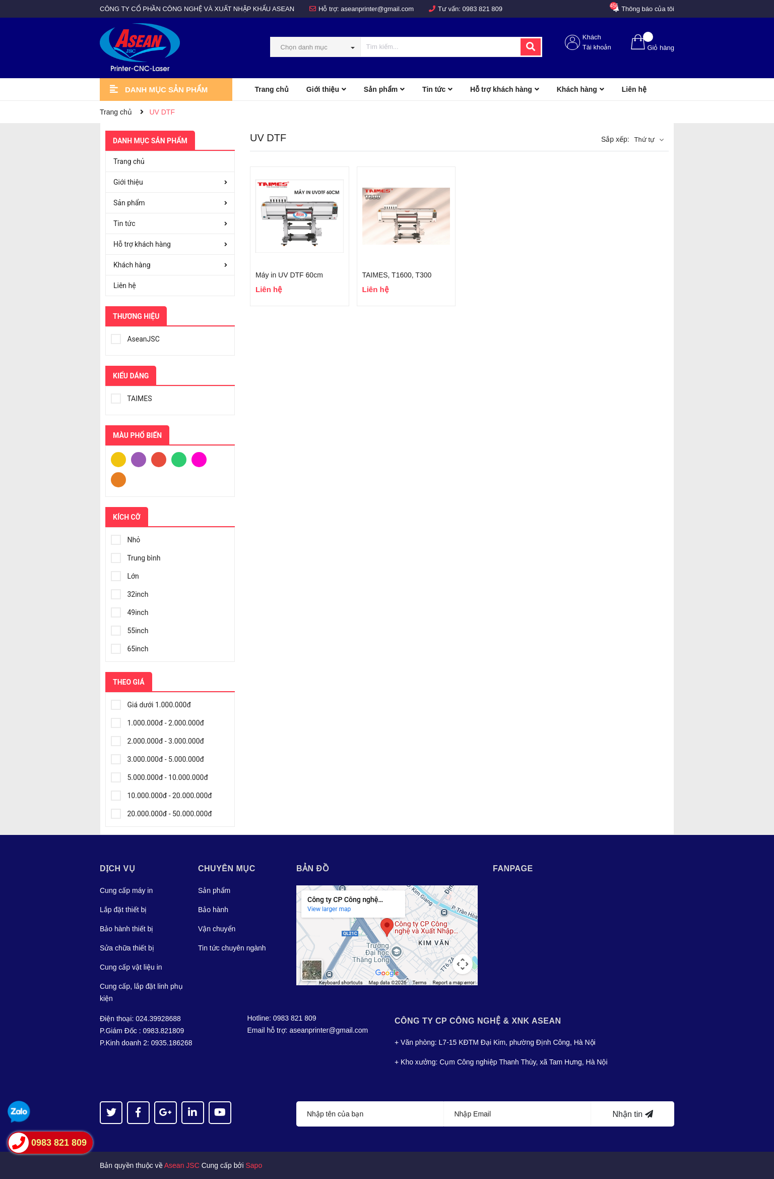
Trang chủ (129, 161)
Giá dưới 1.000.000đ (151, 703)
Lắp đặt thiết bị (123, 910)
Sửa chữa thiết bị (127, 948)
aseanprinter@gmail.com (377, 9)
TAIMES (131, 397)
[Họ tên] (370, 1114)
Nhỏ (125, 538)
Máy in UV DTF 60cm (289, 275)
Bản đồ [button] (312, 868)
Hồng (199, 458)
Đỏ (158, 458)
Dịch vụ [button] (117, 868)
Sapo (254, 1165)
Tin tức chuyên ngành (232, 948)
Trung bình (135, 556)
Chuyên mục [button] (226, 868)
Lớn (125, 574)
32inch (129, 592)
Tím (138, 458)
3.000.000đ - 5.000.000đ (157, 757)
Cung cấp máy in (126, 890)
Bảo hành (213, 910)
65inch (129, 647)
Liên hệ (124, 286)
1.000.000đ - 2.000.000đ (157, 721)
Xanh (178, 458)
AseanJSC (135, 337)
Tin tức (124, 223)
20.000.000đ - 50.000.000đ (161, 812)
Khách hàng (132, 265)
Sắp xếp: (615, 139)
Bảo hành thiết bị (126, 929)
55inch (129, 629)
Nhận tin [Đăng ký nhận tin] (632, 1114)
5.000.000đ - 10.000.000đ (159, 775)
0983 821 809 (483, 9)
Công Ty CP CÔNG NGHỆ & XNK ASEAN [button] (478, 1021)
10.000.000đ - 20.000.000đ (161, 794)
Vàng (118, 458)
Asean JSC (182, 1165)
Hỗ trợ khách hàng (142, 244)
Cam (118, 478)
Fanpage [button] (513, 868)
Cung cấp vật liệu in (131, 967)
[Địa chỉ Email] (518, 1114)
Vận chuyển (216, 929)
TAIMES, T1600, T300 (397, 275)
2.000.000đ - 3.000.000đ (157, 739)
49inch (129, 610)
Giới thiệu (128, 182)
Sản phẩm (129, 203)
